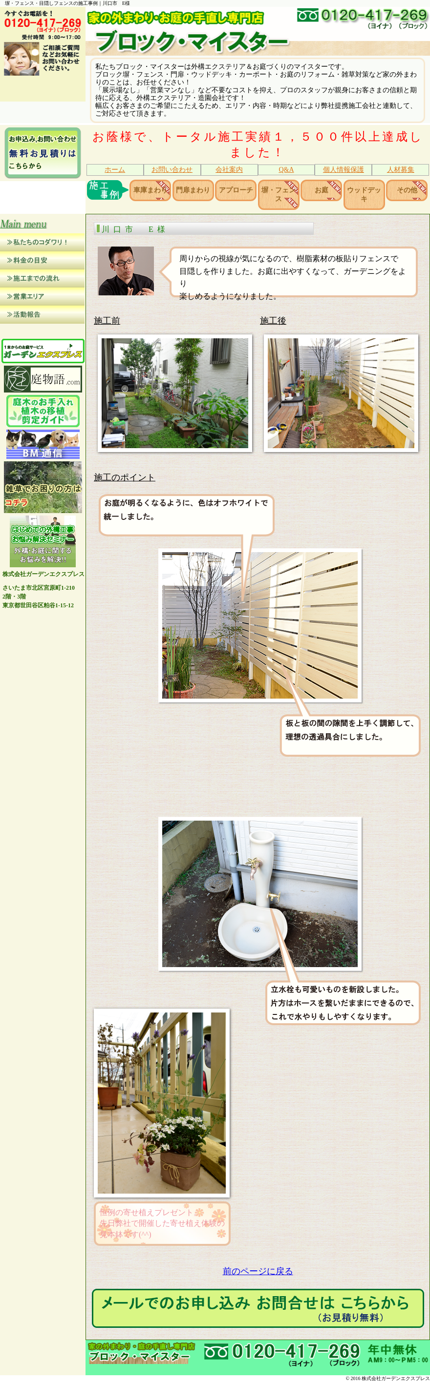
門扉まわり (193, 190)
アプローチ (236, 190)
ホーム (115, 169)
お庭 (321, 190)
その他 (407, 190)
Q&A (286, 169)
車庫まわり (150, 190)
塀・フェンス (278, 195)
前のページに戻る (258, 1273)
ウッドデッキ (364, 195)
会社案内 (229, 169)
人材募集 (400, 169)
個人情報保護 (343, 169)
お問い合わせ (172, 169)
